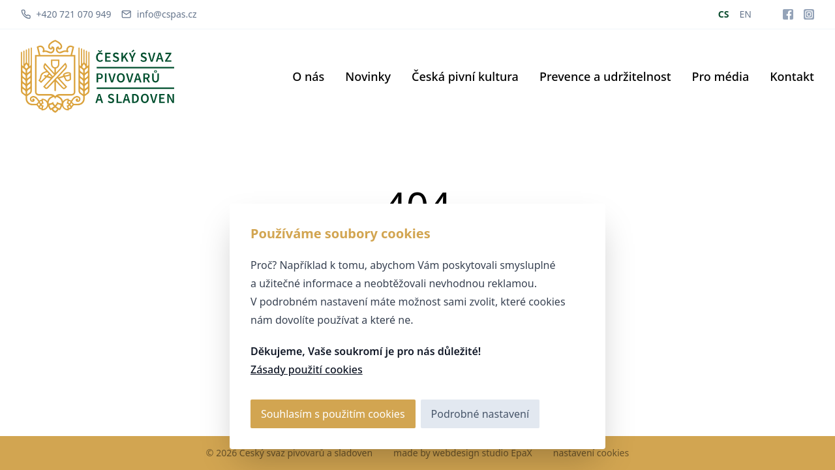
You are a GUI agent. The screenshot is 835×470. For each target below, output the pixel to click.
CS (723, 14)
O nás (308, 76)
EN (746, 14)
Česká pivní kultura (465, 76)
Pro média (721, 76)
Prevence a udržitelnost (605, 76)
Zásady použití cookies (306, 369)
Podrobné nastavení (480, 414)
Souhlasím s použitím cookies (333, 414)
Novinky (368, 76)
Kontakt (792, 76)
